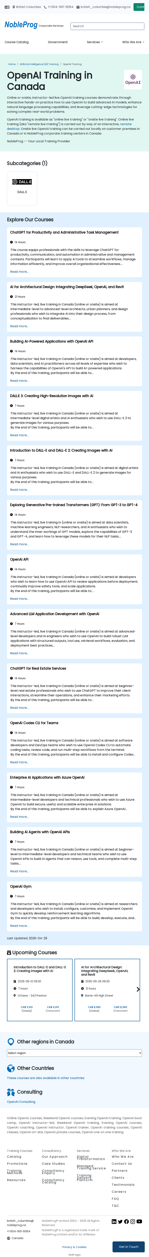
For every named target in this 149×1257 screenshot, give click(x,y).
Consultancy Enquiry (53, 1172)
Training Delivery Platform (85, 1177)
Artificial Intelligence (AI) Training (39, 64)
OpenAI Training (72, 64)
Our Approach (55, 1156)
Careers (119, 1191)
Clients (118, 1177)
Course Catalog (17, 42)
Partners (120, 1170)
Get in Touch (128, 1247)
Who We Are (132, 42)
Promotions (17, 1163)
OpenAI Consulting (21, 1102)
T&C (115, 1205)
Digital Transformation (91, 1157)
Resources (16, 1180)
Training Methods (15, 1171)
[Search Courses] (107, 26)
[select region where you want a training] (74, 1053)
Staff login (74, 1254)
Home (12, 64)
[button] (137, 989)
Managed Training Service (91, 1167)
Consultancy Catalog (53, 1181)
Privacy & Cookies (74, 1247)
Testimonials (123, 1184)
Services (93, 42)
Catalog (14, 1156)
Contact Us (122, 1163)
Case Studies (53, 1163)
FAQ (115, 1198)
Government (58, 42)
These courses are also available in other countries (45, 1078)
